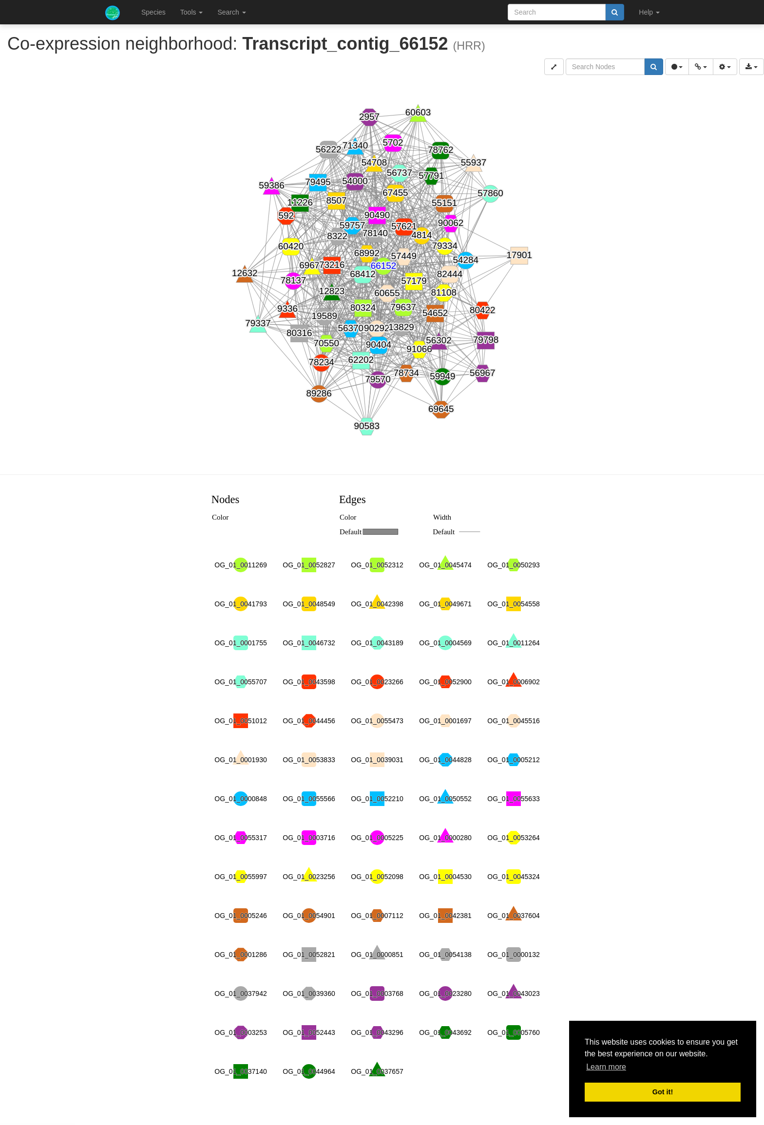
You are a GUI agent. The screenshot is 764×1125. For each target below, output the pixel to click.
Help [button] (649, 12)
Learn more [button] (606, 1067)
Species (153, 12)
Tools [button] (191, 12)
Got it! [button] (662, 1092)
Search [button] (231, 12)
